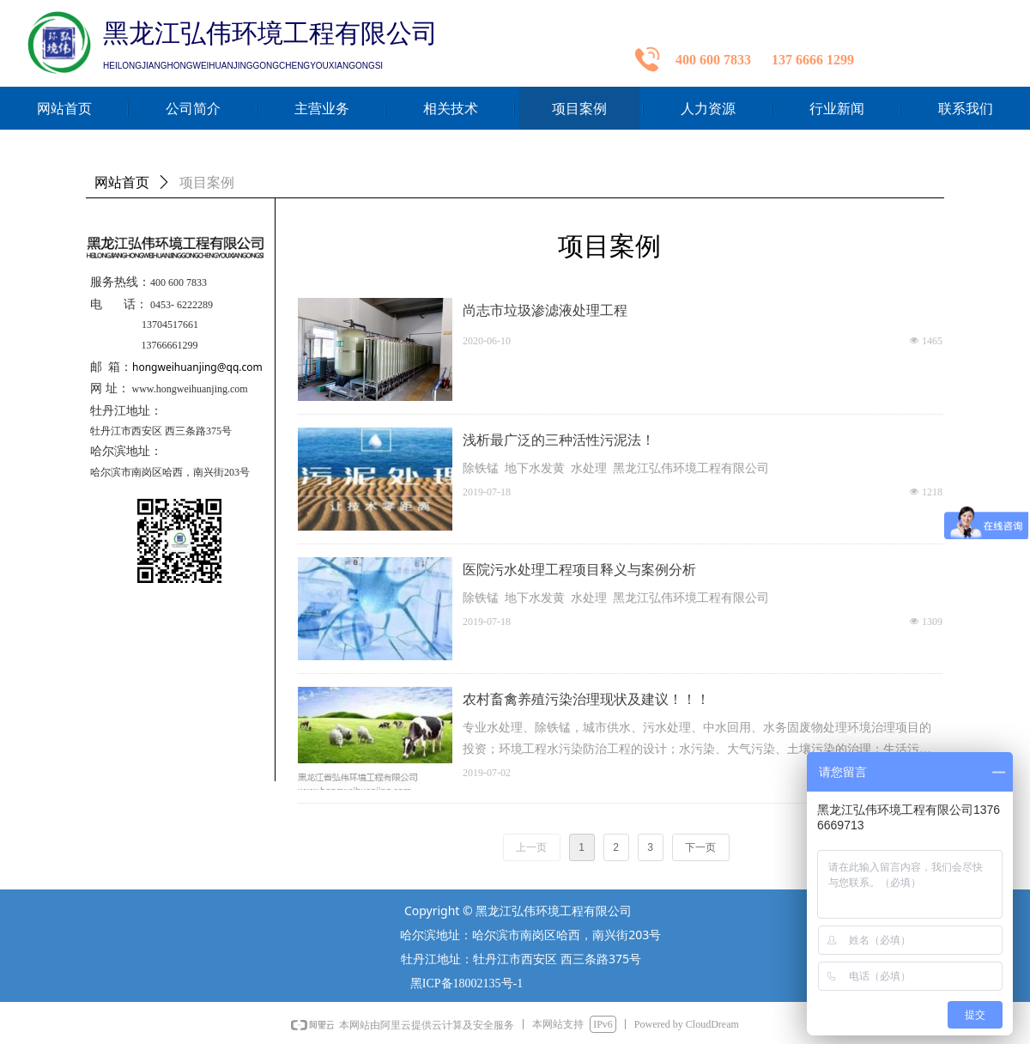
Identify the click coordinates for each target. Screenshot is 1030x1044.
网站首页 (121, 182)
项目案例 (206, 182)
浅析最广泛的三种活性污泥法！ (559, 440)
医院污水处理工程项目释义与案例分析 (579, 569)
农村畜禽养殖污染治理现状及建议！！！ (586, 699)
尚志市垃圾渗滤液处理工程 (545, 310)
